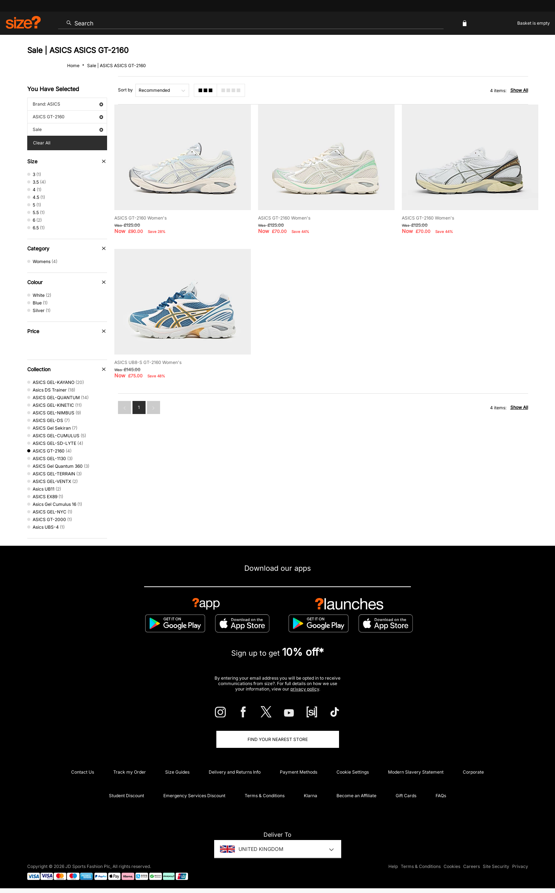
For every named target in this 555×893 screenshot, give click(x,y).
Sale (68, 129)
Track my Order (129, 772)
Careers (471, 866)
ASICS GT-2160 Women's (140, 218)
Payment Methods (298, 772)
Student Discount (126, 795)
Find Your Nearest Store (278, 739)
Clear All (41, 143)
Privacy (520, 866)
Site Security (496, 866)
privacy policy (304, 689)
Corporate (473, 772)
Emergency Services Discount (194, 795)
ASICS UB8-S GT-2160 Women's (147, 362)
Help (393, 866)
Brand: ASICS (68, 104)
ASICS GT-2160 (68, 116)
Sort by (125, 90)
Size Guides (177, 772)
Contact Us (82, 772)
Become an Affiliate (356, 795)
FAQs (441, 795)
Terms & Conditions (265, 795)
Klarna (310, 795)
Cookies (452, 866)
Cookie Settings (352, 772)
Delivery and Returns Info (235, 772)
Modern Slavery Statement (416, 772)
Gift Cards (406, 795)
